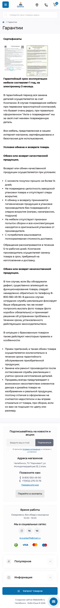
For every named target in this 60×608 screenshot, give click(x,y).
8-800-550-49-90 (31, 477)
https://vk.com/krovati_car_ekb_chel (29, 530)
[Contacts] (46, 4)
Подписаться (44, 442)
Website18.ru (39, 600)
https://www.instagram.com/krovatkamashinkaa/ (22, 530)
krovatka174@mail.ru (30, 538)
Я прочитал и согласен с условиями (31, 450)
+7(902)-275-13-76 (31, 480)
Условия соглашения (31, 449)
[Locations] (36, 4)
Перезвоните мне (30, 485)
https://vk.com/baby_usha (37, 530)
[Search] (5, 15)
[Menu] (5, 4)
